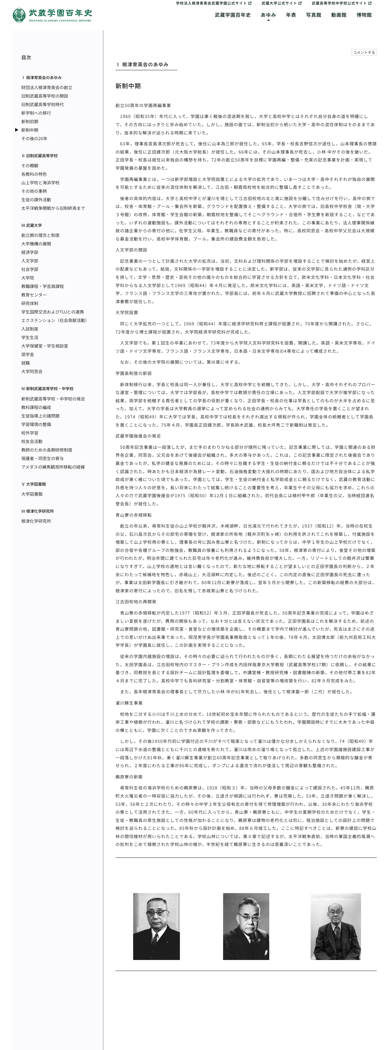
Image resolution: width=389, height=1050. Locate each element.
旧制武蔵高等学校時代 (42, 104)
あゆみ (268, 14)
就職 (25, 363)
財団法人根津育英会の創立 (46, 87)
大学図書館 (32, 494)
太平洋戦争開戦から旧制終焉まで (53, 208)
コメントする (364, 52)
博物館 (364, 14)
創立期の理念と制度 (40, 235)
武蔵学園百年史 (233, 14)
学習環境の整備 (36, 424)
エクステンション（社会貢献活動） (55, 320)
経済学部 (29, 252)
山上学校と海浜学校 (40, 182)
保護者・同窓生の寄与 (42, 458)
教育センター (34, 295)
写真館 (314, 14)
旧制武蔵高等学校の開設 (44, 96)
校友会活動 (32, 441)
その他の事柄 (34, 191)
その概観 (29, 165)
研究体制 (29, 303)
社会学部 (29, 269)
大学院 (27, 278)
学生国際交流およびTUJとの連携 (52, 312)
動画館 (339, 14)
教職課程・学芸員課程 (42, 286)
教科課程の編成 (36, 407)
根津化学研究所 (36, 521)
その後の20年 (34, 138)
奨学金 (27, 354)
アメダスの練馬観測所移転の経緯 (53, 467)
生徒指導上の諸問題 (40, 416)
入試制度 (29, 329)
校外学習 (29, 433)
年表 (291, 14)
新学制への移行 (36, 113)
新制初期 (29, 121)
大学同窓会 (32, 371)
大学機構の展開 (36, 244)
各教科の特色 (34, 174)
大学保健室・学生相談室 (44, 346)
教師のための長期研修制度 (46, 450)
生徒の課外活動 (36, 199)
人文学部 (29, 261)
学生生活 (29, 337)
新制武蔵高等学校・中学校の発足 (53, 399)
